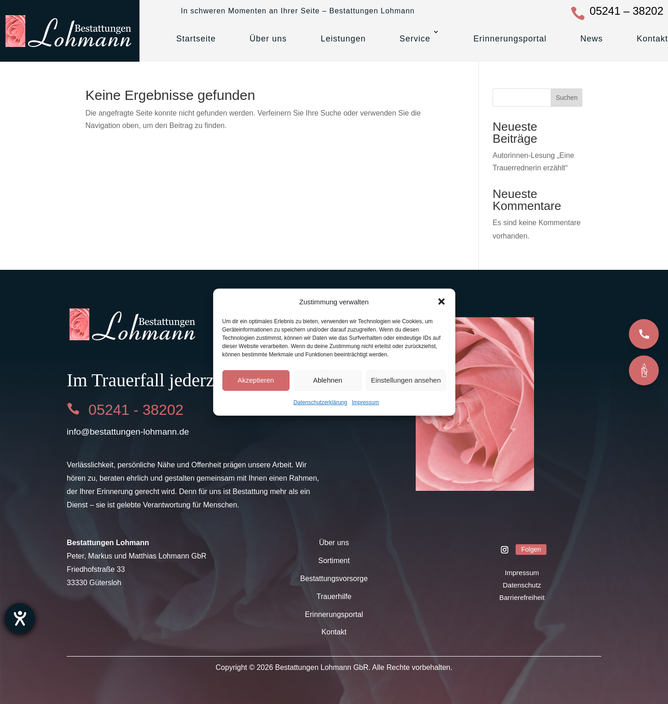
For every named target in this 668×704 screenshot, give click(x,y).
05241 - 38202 (135, 409)
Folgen (531, 549)
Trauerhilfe (334, 596)
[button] (441, 301)
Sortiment (333, 560)
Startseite (196, 38)
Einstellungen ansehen (406, 380)
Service (415, 38)
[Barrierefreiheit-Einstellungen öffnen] (20, 618)
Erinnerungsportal (509, 38)
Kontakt (652, 38)
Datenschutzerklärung (320, 402)
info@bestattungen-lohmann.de (128, 431)
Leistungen (343, 38)
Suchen (566, 97)
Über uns (268, 38)
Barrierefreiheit (521, 597)
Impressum (365, 402)
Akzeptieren (256, 380)
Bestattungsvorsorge (334, 578)
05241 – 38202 (626, 11)
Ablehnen (327, 380)
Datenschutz (522, 585)
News (592, 38)
